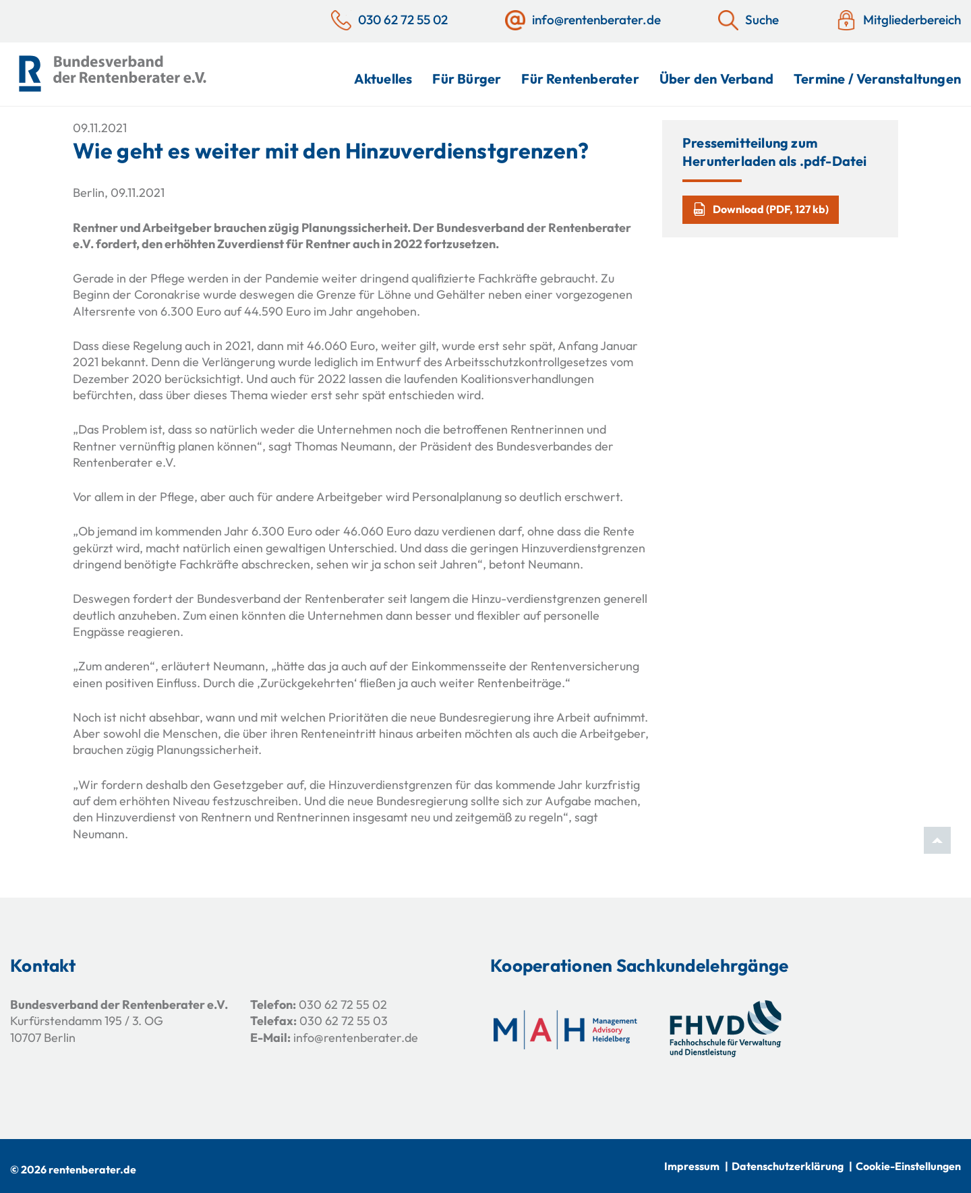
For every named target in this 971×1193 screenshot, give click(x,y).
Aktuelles (383, 78)
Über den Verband (716, 78)
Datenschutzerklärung (788, 1166)
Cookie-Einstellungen (908, 1166)
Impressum (691, 1166)
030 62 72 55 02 (343, 1004)
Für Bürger (466, 78)
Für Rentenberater (580, 78)
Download (761, 209)
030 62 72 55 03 (343, 1020)
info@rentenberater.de (355, 1037)
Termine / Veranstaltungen (877, 78)
